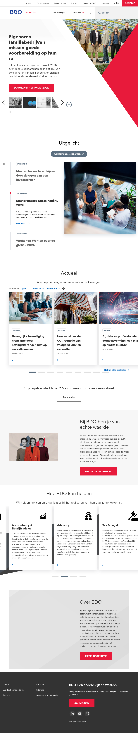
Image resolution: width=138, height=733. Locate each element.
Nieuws (74, 3)
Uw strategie (59, 12)
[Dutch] (115, 3)
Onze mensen (43, 3)
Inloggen (105, 3)
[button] (130, 3)
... (91, 12)
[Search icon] (99, 12)
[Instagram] (87, 713)
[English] (118, 3)
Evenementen (60, 3)
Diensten (77, 12)
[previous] (3, 102)
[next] (62, 102)
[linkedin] (72, 713)
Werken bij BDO (89, 3)
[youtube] (80, 713)
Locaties (28, 3)
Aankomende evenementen (69, 154)
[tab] (32, 372)
